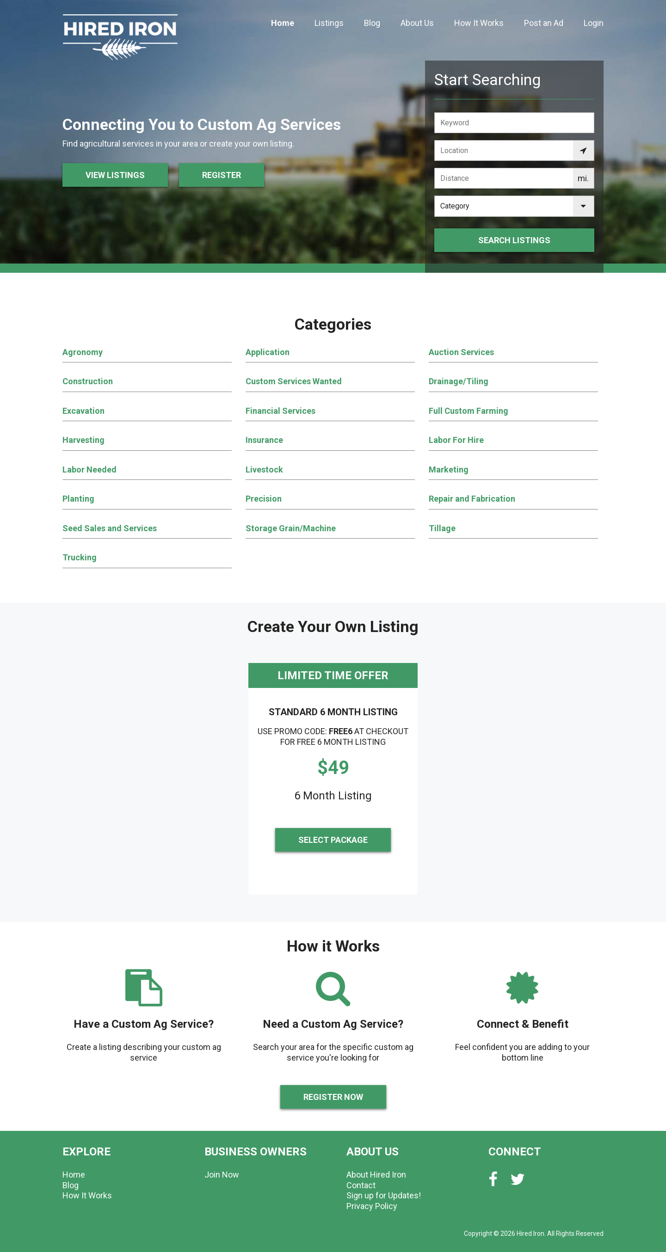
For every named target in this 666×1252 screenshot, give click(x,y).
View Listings (115, 175)
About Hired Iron (376, 1174)
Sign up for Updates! (383, 1195)
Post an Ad (543, 23)
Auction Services (461, 352)
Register (221, 175)
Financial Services (280, 411)
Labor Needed (89, 469)
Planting (78, 498)
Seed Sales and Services (109, 528)
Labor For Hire (456, 440)
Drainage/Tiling (458, 381)
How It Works (479, 23)
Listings (329, 23)
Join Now (221, 1174)
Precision (264, 498)
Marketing (449, 469)
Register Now (333, 1097)
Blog (372, 23)
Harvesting (83, 440)
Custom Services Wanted (294, 381)
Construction (87, 381)
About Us (417, 23)
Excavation (83, 411)
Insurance (264, 440)
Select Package (333, 840)
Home (282, 23)
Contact (361, 1185)
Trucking (79, 557)
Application (268, 352)
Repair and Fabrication (472, 498)
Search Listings (514, 240)
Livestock (264, 469)
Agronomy (82, 352)
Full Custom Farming (468, 411)
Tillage (442, 528)
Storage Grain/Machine (291, 528)
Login (594, 23)
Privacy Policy (371, 1206)
